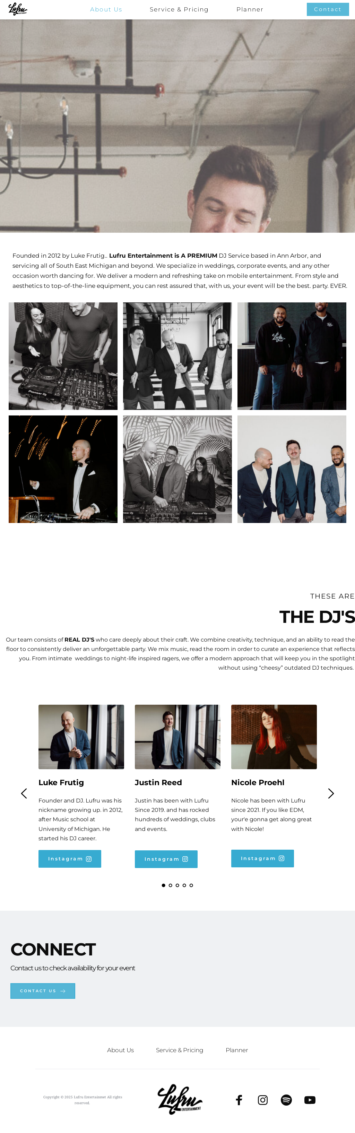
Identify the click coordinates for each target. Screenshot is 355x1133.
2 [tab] (170, 885)
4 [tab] (184, 885)
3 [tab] (177, 885)
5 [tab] (191, 885)
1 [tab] (163, 885)
